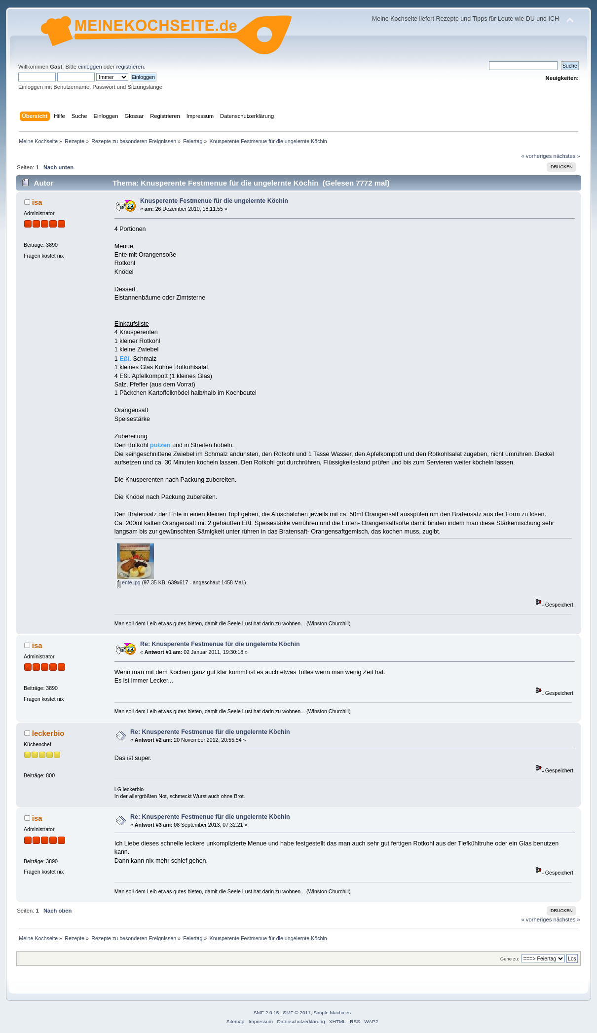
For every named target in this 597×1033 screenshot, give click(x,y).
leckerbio (48, 733)
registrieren (130, 67)
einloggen (90, 67)
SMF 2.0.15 (266, 1012)
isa (37, 202)
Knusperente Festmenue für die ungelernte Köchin (214, 200)
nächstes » (566, 156)
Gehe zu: (510, 958)
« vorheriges (537, 156)
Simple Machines (332, 1012)
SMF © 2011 (297, 1012)
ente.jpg (129, 582)
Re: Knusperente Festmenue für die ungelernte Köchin (220, 644)
